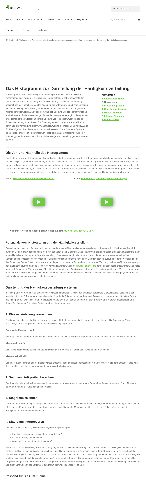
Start (11, 40)
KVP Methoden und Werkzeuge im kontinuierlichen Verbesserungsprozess (46, 40)
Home (8, 19)
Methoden (51, 19)
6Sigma (80, 19)
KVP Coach (33, 19)
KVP (18, 19)
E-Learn (26, 30)
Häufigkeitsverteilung (86, 266)
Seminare (10, 30)
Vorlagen (42, 30)
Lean (66, 19)
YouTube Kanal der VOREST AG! (79, 231)
